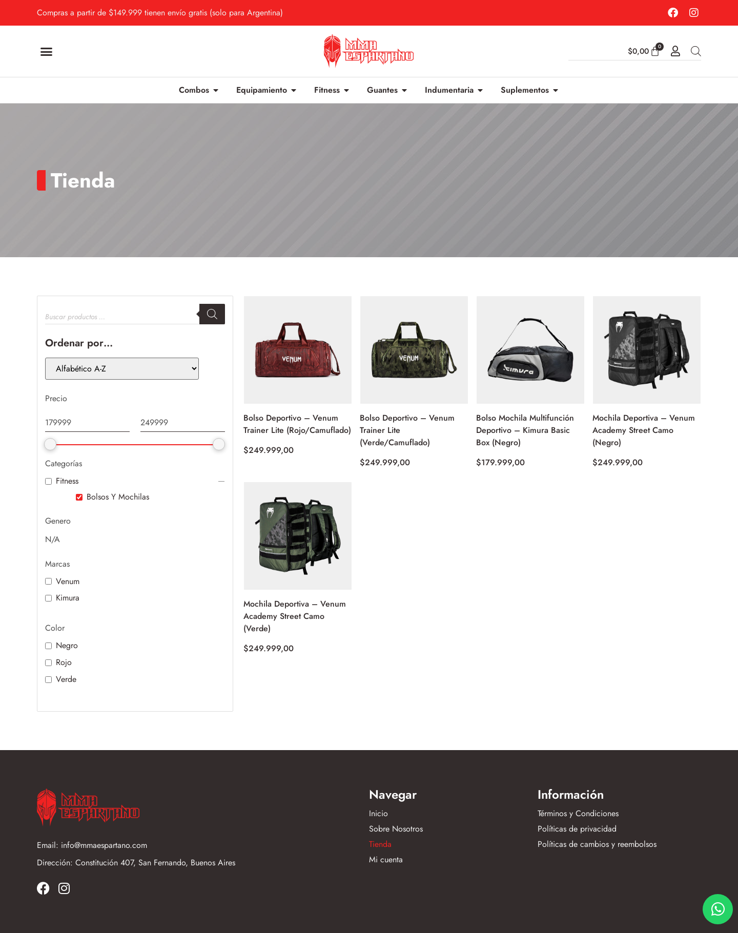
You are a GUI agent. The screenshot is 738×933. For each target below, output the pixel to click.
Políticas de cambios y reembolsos (597, 844)
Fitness (67, 481)
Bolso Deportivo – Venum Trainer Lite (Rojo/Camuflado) (297, 424)
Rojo (64, 662)
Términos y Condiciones (578, 813)
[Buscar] (212, 314)
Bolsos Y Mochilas (118, 497)
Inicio (378, 813)
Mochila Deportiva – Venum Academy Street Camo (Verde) (294, 616)
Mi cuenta (386, 860)
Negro (67, 645)
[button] (46, 51)
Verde (66, 679)
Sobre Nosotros (396, 829)
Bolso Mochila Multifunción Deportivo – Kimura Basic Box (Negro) (525, 430)
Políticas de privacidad (577, 829)
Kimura (67, 598)
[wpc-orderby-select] (122, 369)
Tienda (380, 844)
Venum (67, 581)
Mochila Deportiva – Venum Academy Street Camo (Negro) (643, 430)
